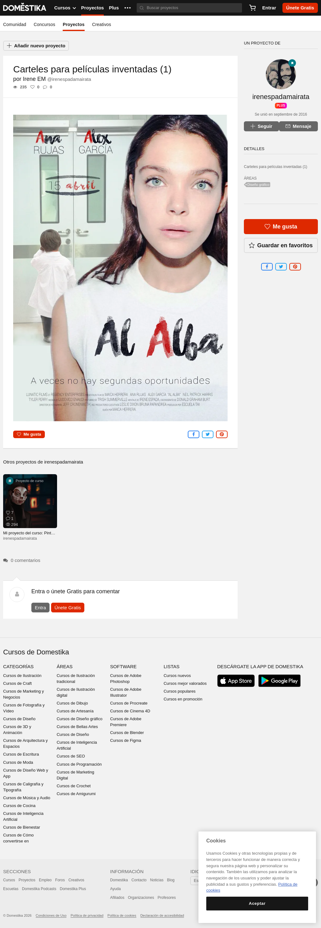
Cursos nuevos (177, 675)
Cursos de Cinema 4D (130, 711)
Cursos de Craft (17, 683)
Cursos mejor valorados (185, 683)
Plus (114, 7)
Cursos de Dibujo (72, 703)
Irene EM (57, 79)
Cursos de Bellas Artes (77, 726)
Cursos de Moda (18, 762)
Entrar (269, 7)
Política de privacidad (87, 915)
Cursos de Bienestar (21, 827)
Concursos (44, 24)
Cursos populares (180, 691)
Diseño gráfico (258, 184)
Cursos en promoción (183, 699)
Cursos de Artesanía (75, 711)
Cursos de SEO (71, 756)
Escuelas (10, 889)
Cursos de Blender (127, 732)
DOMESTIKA (25, 8)
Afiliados (117, 897)
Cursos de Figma (125, 740)
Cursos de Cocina (19, 805)
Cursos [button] (65, 8)
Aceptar (257, 903)
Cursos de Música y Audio (26, 797)
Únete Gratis (68, 607)
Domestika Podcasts (39, 889)
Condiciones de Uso (51, 915)
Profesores (167, 897)
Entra (40, 607)
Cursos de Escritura (21, 754)
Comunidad (14, 24)
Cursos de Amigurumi (76, 793)
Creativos (101, 24)
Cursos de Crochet (74, 786)
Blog (171, 880)
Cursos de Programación (79, 764)
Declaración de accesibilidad (162, 915)
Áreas (65, 666)
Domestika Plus (73, 889)
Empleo (45, 880)
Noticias (157, 880)
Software (123, 666)
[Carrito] (252, 8)
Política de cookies (122, 915)
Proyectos (92, 7)
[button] (127, 8)
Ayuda (115, 889)
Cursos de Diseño (19, 718)
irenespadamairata (63, 461)
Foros (60, 880)
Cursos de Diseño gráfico (80, 718)
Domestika (119, 880)
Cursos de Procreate (128, 703)
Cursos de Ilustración (22, 675)
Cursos (9, 880)
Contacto (138, 880)
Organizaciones (141, 897)
